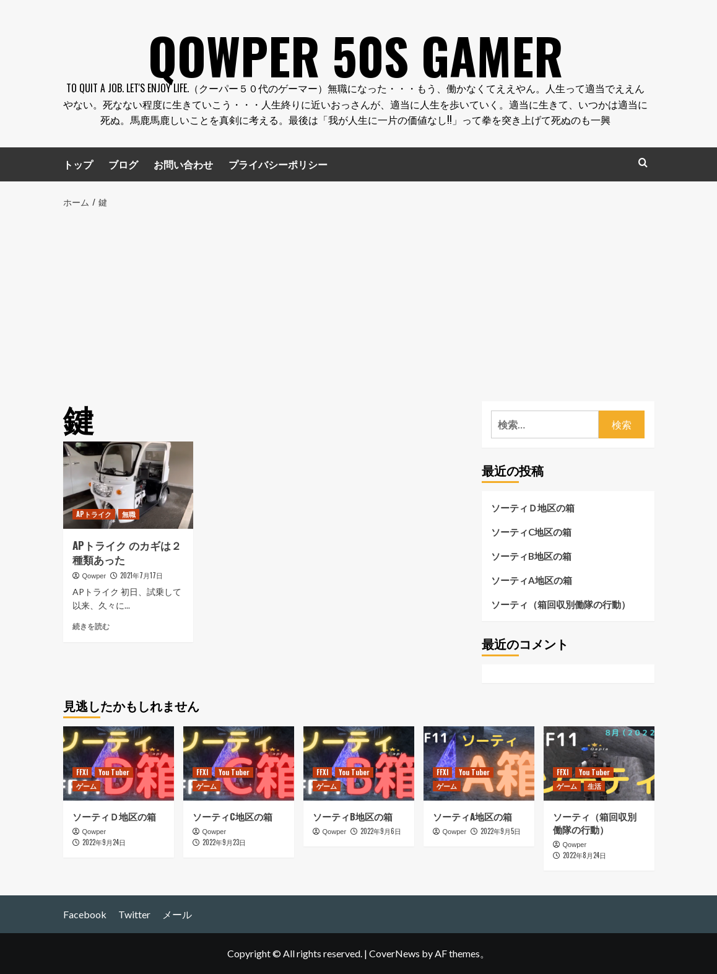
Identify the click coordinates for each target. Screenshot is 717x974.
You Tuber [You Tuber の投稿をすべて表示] (113, 772)
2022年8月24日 (584, 855)
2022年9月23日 (224, 842)
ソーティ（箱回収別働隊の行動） (560, 604)
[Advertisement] (358, 302)
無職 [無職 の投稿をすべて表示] (129, 514)
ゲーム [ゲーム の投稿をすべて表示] (86, 786)
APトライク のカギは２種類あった (126, 552)
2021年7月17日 (141, 575)
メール (177, 914)
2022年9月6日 (380, 831)
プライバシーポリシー (278, 164)
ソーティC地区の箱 (531, 531)
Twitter (134, 914)
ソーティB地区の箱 (531, 556)
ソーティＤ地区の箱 (533, 507)
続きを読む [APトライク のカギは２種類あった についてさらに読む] (91, 626)
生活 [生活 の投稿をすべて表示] (594, 786)
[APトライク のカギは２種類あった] (128, 484)
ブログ (123, 164)
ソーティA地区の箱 (531, 580)
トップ (78, 164)
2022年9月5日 (500, 831)
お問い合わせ (183, 164)
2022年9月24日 (104, 842)
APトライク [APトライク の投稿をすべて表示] (93, 514)
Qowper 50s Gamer (355, 49)
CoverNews (394, 953)
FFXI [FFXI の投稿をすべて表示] (82, 772)
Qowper (94, 576)
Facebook (84, 914)
